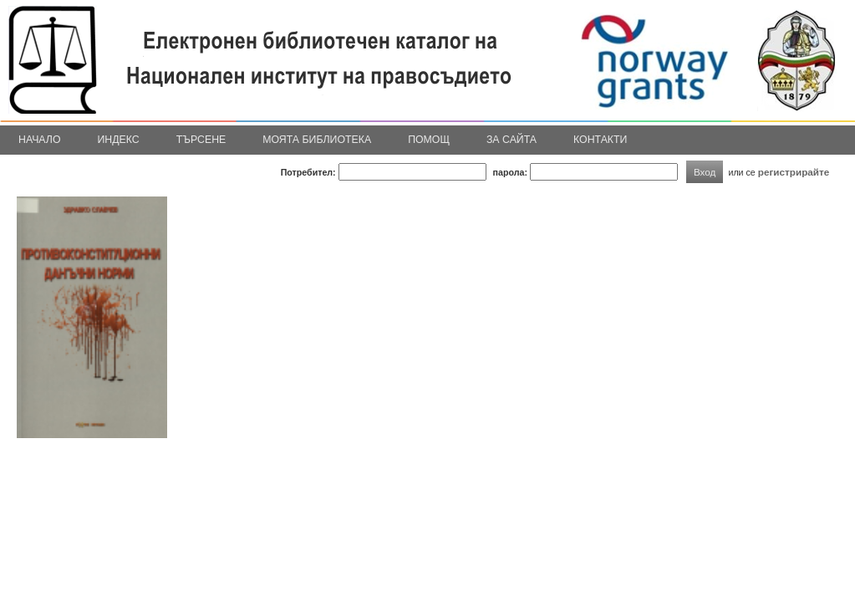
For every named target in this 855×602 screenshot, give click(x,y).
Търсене (201, 139)
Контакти (600, 139)
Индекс (119, 139)
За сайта (511, 139)
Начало (39, 139)
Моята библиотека (316, 139)
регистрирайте (794, 171)
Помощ (429, 139)
